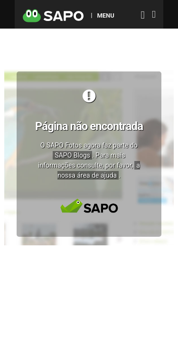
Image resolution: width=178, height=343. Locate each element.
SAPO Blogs (72, 155)
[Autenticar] (143, 15)
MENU (105, 15)
